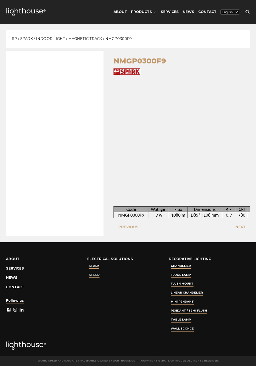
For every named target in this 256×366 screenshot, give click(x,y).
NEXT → (242, 227)
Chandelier (181, 266)
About (120, 12)
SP (14, 38)
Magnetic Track (85, 38)
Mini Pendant (182, 301)
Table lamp (181, 319)
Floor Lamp (181, 275)
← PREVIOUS (126, 227)
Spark (26, 38)
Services (170, 12)
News (188, 12)
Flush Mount (182, 283)
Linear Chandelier (187, 292)
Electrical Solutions (110, 259)
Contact (207, 12)
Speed (94, 275)
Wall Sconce (182, 328)
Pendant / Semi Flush (189, 310)
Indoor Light (50, 38)
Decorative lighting (190, 259)
